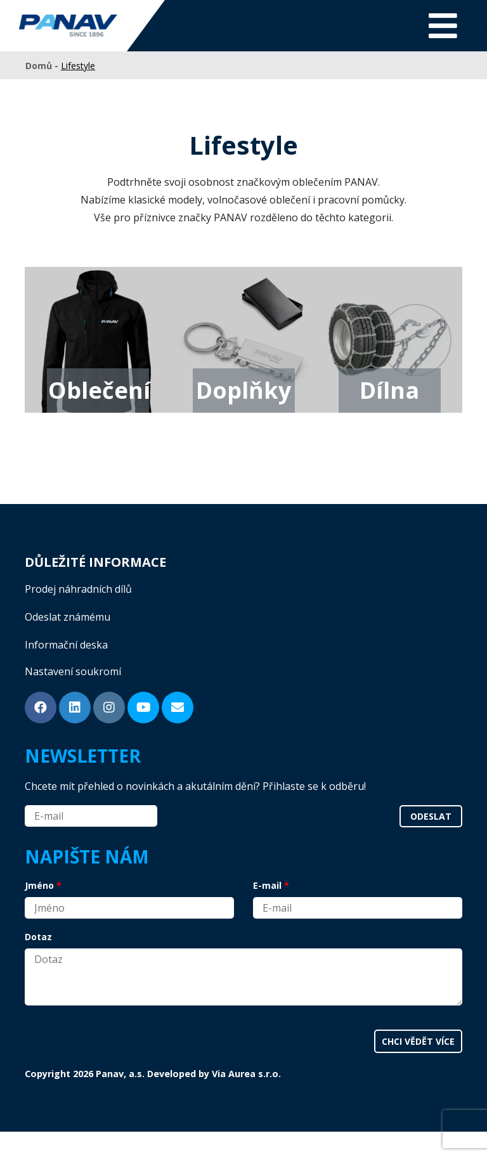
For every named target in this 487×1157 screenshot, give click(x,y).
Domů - (43, 66)
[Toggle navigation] (443, 25)
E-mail (267, 885)
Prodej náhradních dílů (78, 589)
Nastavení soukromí (73, 671)
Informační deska (66, 645)
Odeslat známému (67, 617)
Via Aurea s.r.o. (246, 1074)
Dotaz (38, 937)
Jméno (39, 885)
